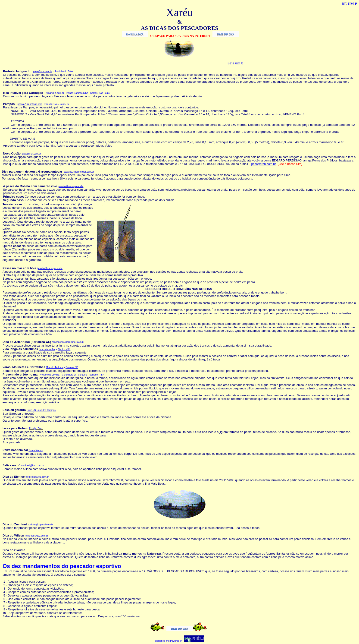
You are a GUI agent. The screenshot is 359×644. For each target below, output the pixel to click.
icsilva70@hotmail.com (30, 104)
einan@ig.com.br (55, 93)
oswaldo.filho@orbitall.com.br (79, 171)
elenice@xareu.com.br (37, 477)
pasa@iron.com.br (42, 71)
